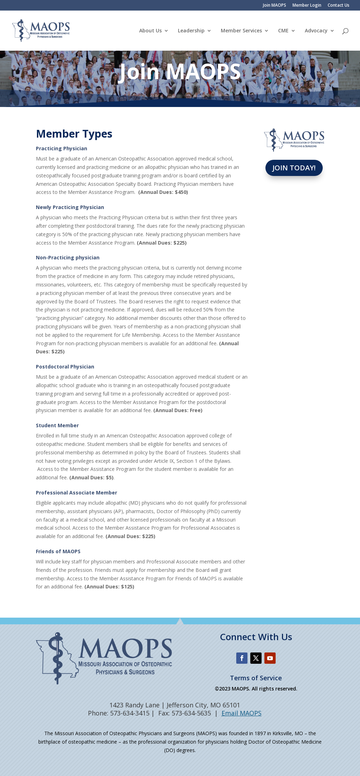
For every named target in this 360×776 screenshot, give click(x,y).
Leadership (191, 31)
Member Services (241, 31)
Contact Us (338, 5)
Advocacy (316, 31)
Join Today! (294, 167)
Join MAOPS (274, 5)
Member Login (306, 5)
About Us (150, 31)
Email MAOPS (241, 713)
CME (283, 31)
